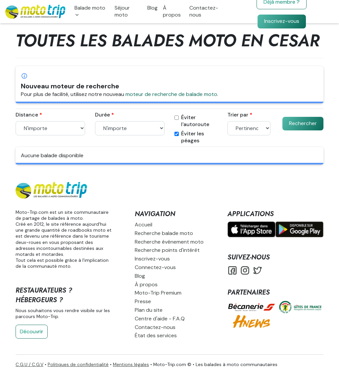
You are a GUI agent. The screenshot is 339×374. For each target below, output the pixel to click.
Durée (102, 115)
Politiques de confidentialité (78, 364)
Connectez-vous (155, 267)
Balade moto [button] (89, 7)
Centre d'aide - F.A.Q (160, 318)
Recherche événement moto (169, 241)
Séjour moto (122, 11)
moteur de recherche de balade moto (171, 94)
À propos (172, 11)
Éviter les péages (189, 137)
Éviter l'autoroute (191, 121)
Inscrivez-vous (281, 21)
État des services (156, 335)
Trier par (237, 115)
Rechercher (303, 123)
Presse (143, 301)
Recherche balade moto (164, 233)
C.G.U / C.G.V (29, 364)
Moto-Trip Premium (158, 292)
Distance (27, 115)
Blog (152, 7)
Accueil (143, 224)
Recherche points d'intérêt (167, 250)
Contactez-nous (203, 11)
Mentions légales (131, 364)
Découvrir (31, 331)
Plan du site (149, 309)
